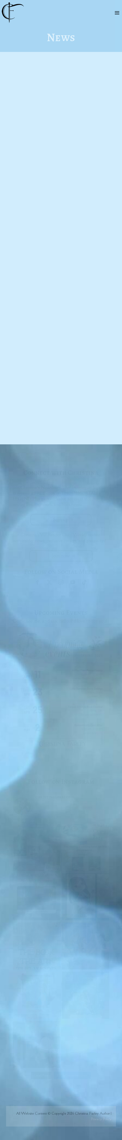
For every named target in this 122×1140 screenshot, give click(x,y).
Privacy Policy (101, 1119)
